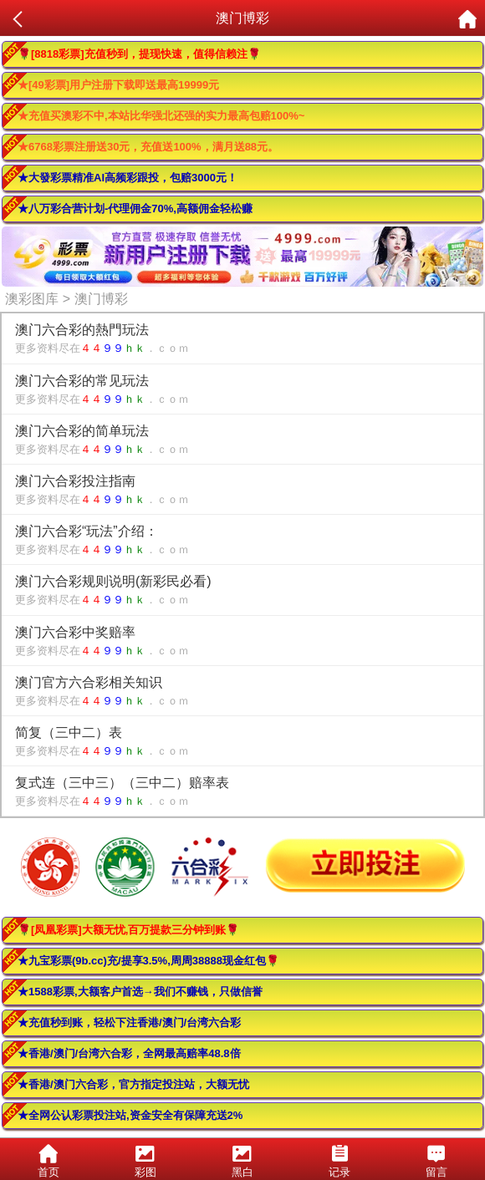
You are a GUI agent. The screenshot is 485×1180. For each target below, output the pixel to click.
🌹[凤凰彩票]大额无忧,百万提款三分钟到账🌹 (128, 929)
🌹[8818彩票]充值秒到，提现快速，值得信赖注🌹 (139, 54)
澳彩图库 (32, 299)
